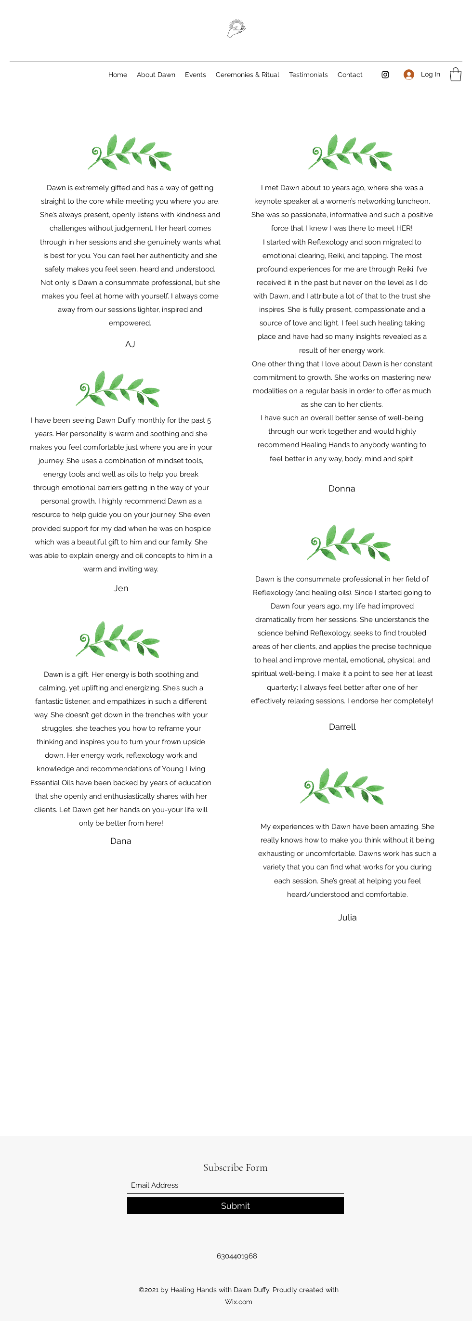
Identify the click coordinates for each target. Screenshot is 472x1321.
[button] (455, 74)
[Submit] (235, 1205)
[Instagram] (385, 74)
